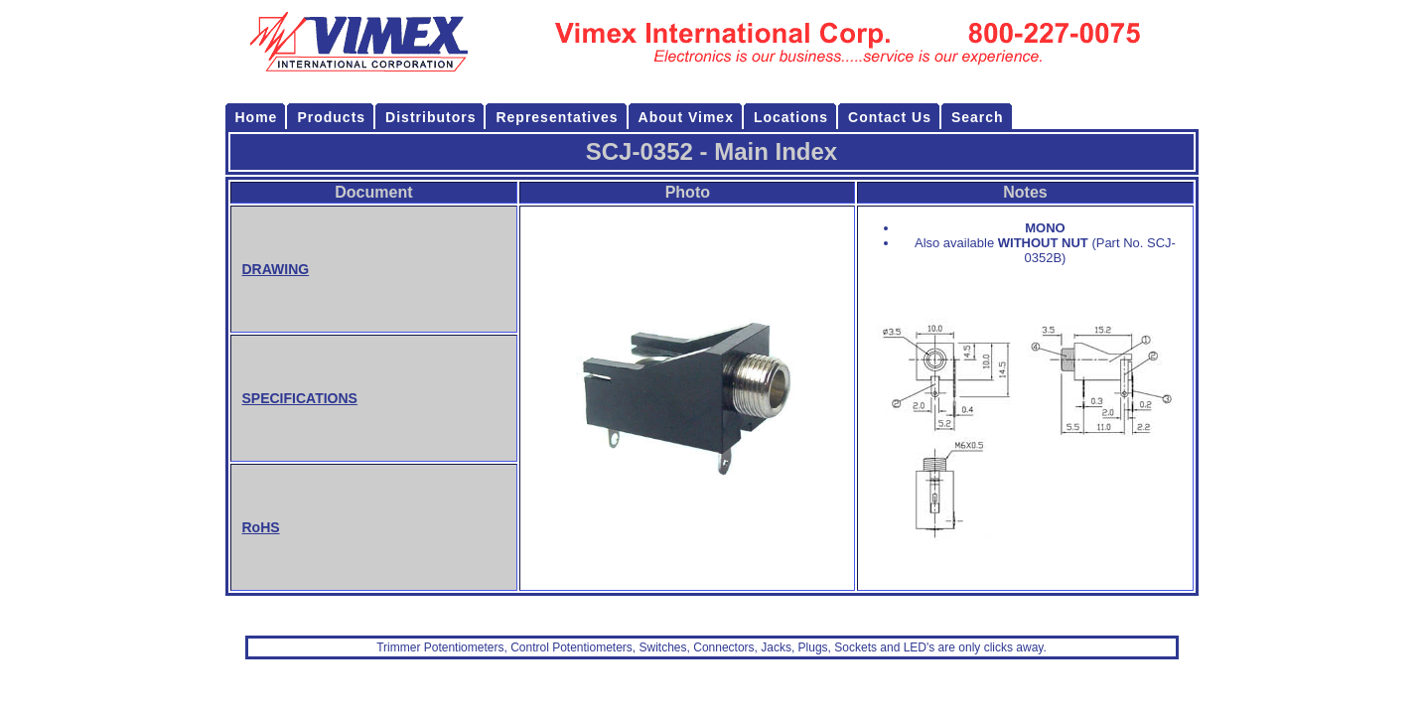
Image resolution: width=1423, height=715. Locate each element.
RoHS (261, 527)
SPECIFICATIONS (299, 398)
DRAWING (276, 269)
